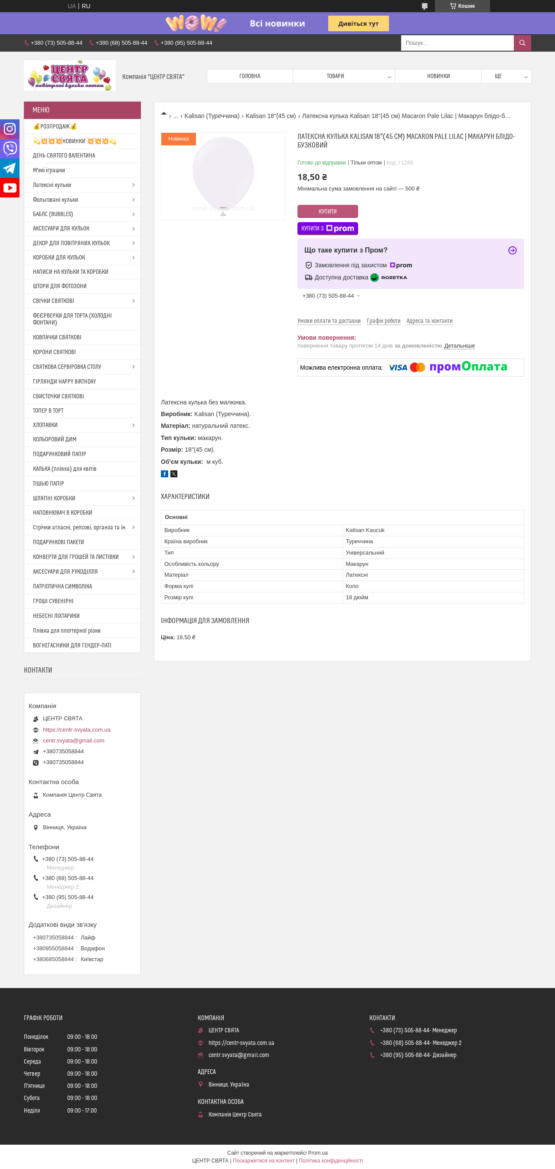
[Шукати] (522, 43)
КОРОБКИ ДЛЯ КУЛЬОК (59, 257)
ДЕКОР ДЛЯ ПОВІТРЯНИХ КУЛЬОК (71, 243)
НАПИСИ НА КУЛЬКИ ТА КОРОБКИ (70, 272)
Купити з (327, 229)
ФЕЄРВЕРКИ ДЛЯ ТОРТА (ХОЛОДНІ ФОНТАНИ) (72, 319)
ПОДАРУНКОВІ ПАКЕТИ (58, 542)
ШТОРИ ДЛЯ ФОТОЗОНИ (60, 286)
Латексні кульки (52, 185)
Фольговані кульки (55, 200)
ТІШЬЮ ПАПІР (48, 483)
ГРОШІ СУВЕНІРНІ (53, 601)
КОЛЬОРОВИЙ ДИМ (54, 439)
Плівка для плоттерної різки (67, 630)
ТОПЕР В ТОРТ (48, 410)
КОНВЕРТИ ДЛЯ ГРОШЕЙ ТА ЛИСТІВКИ (76, 557)
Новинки (438, 76)
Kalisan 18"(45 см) (271, 115)
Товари (335, 76)
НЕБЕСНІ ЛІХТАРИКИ (56, 616)
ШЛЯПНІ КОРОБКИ (54, 498)
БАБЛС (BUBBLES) (53, 214)
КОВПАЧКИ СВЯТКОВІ (57, 337)
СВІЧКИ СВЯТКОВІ (53, 301)
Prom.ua (318, 1153)
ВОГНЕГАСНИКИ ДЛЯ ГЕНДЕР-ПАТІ (72, 645)
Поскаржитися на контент (263, 1161)
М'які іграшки (49, 170)
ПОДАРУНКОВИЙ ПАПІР (59, 454)
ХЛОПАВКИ (45, 425)
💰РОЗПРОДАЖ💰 (55, 126)
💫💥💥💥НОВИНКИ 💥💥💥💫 (74, 141)
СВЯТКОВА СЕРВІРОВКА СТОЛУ (67, 367)
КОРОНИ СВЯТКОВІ (54, 352)
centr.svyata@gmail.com (73, 740)
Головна (249, 76)
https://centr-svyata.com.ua (77, 729)
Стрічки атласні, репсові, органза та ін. (80, 527)
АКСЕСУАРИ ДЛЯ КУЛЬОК (61, 228)
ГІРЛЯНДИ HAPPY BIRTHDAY (64, 381)
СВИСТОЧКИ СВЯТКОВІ (58, 396)
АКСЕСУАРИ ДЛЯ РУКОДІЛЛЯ (65, 571)
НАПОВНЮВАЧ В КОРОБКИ (62, 512)
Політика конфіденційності (331, 1161)
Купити (328, 211)
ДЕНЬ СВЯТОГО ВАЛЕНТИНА (64, 155)
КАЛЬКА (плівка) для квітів (65, 469)
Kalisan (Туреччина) (212, 115)
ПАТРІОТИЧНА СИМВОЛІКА (62, 586)
